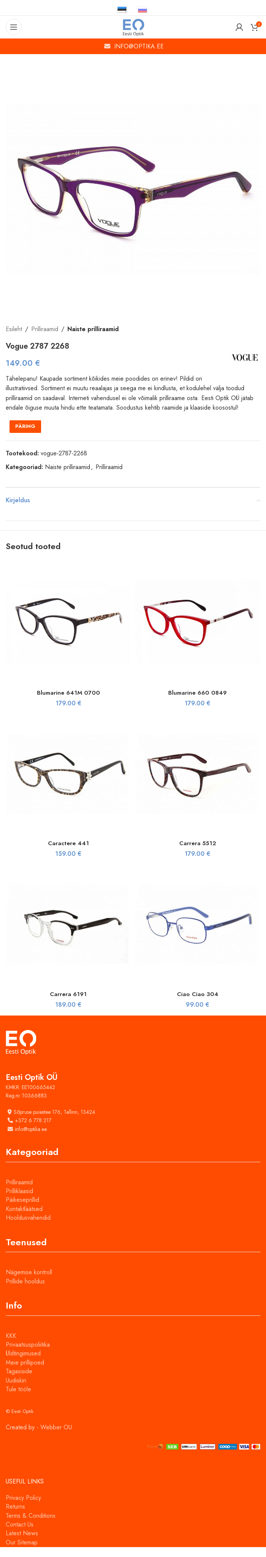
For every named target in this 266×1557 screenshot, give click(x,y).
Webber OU (56, 1436)
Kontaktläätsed (24, 1218)
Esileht (14, 329)
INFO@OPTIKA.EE (139, 46)
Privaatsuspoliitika (28, 1354)
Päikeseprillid (22, 1209)
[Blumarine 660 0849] (198, 632)
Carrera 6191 (68, 1003)
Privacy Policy (23, 1507)
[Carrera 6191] (68, 933)
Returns (15, 1516)
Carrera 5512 (197, 853)
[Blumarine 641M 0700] (68, 632)
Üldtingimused (23, 1363)
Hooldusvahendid (28, 1227)
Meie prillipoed (25, 1372)
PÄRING (25, 436)
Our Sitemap (22, 1551)
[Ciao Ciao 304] (198, 933)
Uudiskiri (16, 1390)
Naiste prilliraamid (93, 329)
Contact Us (19, 1534)
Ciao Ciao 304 (197, 1003)
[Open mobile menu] (13, 27)
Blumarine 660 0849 (197, 702)
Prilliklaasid (19, 1201)
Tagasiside (19, 1381)
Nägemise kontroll (29, 1282)
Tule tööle (18, 1399)
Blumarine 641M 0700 (68, 702)
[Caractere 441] (68, 783)
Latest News (22, 1543)
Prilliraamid (44, 329)
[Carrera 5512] (198, 783)
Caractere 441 (68, 853)
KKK (11, 1345)
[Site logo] (133, 26)
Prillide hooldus (25, 1290)
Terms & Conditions (31, 1525)
